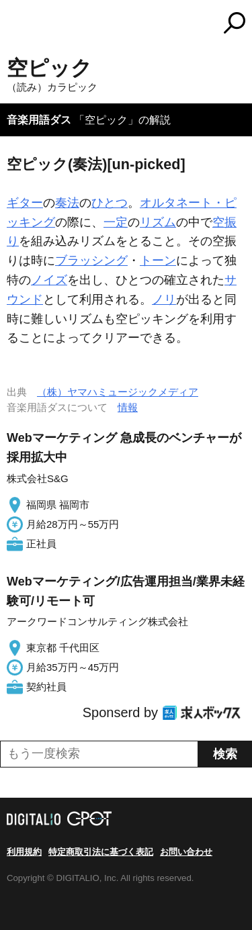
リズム (158, 222)
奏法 (67, 203)
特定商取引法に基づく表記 (100, 852)
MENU (17, 24)
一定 (115, 222)
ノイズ (49, 280)
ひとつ (109, 203)
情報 (128, 407)
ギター (25, 203)
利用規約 (24, 852)
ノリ (164, 299)
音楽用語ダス (39, 120)
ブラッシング (91, 260)
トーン (158, 260)
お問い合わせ (186, 852)
